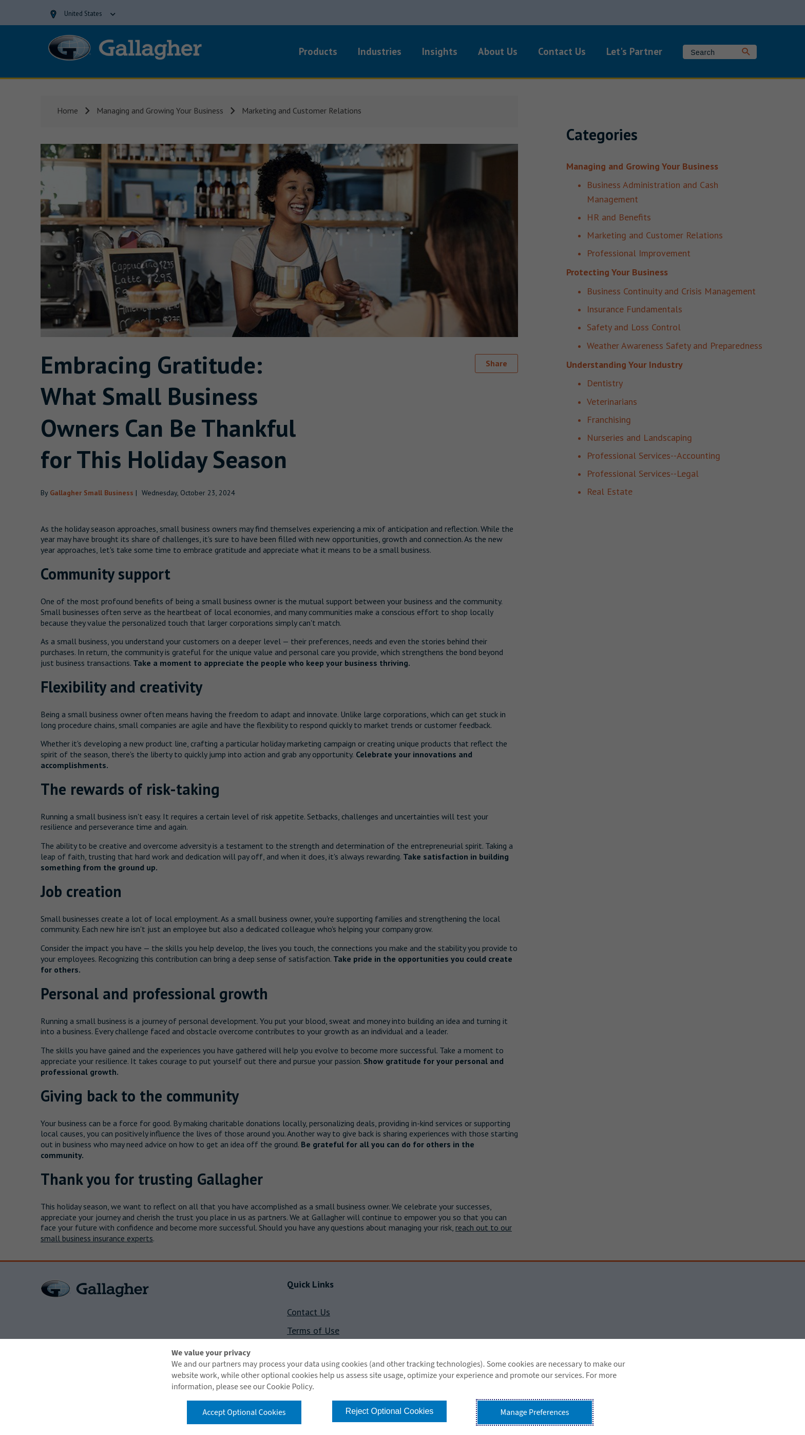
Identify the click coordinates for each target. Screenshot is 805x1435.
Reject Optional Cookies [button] (390, 1411)
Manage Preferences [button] (535, 1412)
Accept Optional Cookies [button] (243, 1412)
